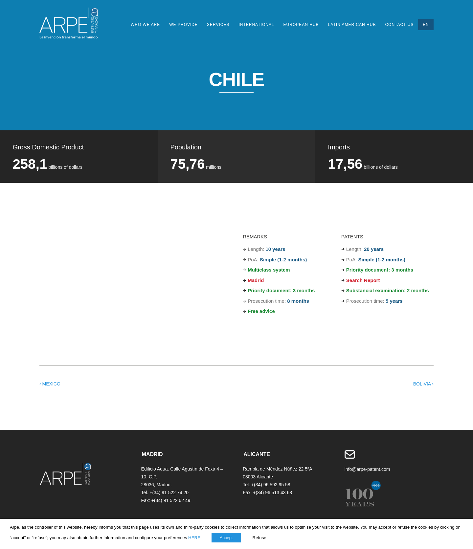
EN (426, 24)
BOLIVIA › (423, 383)
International (256, 24)
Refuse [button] (259, 537)
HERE (194, 537)
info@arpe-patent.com (367, 469)
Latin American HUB (352, 24)
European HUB (301, 24)
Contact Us (399, 24)
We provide (183, 24)
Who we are (145, 24)
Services (218, 24)
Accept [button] (226, 537)
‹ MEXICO (49, 383)
